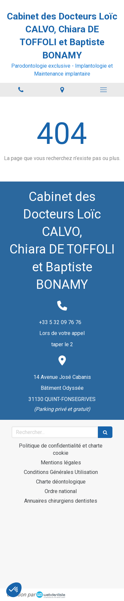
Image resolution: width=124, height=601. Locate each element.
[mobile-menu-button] (103, 89)
